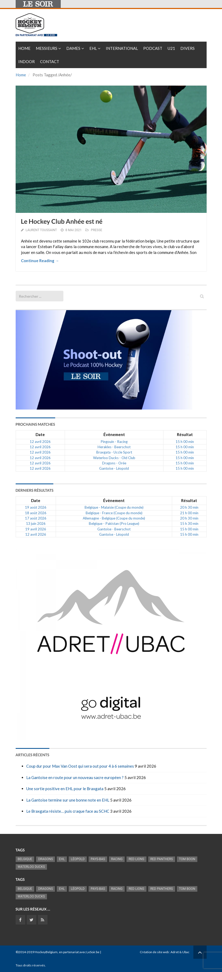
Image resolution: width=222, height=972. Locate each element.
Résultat (185, 434)
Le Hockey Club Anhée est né (62, 221)
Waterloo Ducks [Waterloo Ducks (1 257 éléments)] (31, 867)
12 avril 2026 (40, 441)
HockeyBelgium (46, 952)
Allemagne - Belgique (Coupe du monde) (114, 518)
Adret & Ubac (180, 952)
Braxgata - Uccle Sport (114, 452)
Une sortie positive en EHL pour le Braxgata (64, 788)
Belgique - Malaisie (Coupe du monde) (114, 507)
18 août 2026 (35, 513)
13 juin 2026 (36, 523)
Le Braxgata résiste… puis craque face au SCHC (67, 811)
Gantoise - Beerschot (113, 529)
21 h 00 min (189, 513)
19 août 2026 (35, 507)
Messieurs (46, 48)
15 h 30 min (189, 523)
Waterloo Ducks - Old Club (114, 458)
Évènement (114, 434)
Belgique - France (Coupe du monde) (114, 513)
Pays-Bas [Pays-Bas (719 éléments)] (98, 859)
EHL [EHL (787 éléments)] (62, 859)
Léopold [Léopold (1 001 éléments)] (78, 859)
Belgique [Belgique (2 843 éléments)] (25, 859)
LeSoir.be (92, 952)
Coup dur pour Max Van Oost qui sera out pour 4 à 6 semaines (80, 766)
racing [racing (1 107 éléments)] (117, 859)
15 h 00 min (185, 441)
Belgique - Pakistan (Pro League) (114, 523)
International (122, 48)
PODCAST (152, 48)
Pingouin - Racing (114, 441)
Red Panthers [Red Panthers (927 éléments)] (161, 859)
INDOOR (26, 61)
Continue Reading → (40, 260)
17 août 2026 (35, 518)
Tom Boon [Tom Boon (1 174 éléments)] (187, 859)
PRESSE (96, 230)
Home (24, 48)
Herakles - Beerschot (114, 447)
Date (40, 434)
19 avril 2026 (35, 529)
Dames (73, 48)
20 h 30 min (189, 507)
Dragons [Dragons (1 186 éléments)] (45, 859)
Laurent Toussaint (41, 230)
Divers (187, 48)
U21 (171, 48)
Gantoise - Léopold (114, 468)
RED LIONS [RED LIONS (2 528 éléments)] (136, 859)
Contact (49, 61)
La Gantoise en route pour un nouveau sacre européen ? (75, 777)
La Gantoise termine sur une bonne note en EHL (67, 800)
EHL (93, 48)
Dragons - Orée (114, 463)
